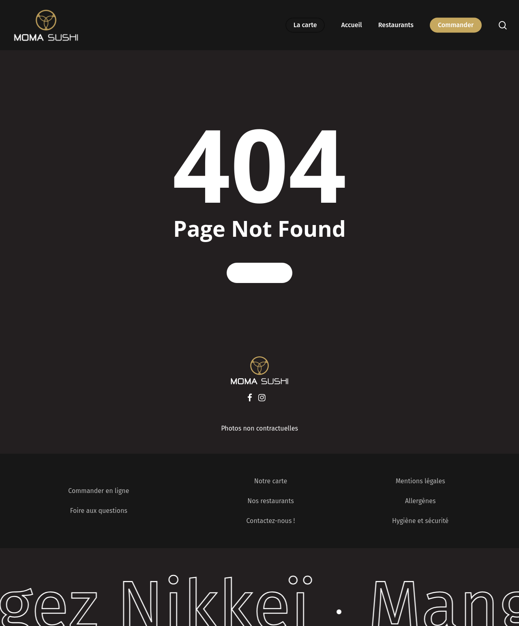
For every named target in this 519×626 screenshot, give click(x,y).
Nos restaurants (270, 501)
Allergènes (420, 501)
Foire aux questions (98, 511)
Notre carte (270, 481)
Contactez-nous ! (270, 521)
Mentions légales (420, 481)
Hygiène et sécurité (420, 521)
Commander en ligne (98, 491)
